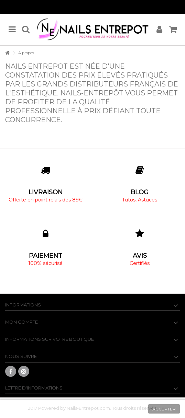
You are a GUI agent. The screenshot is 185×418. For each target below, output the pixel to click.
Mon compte (21, 322)
